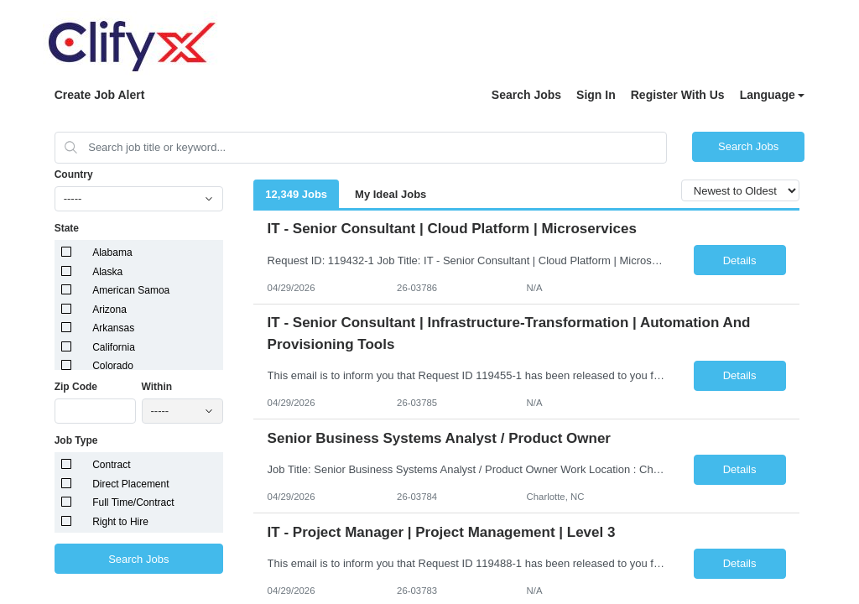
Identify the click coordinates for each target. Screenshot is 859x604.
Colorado (112, 366)
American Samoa (130, 290)
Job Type (76, 440)
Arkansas (113, 328)
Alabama (112, 252)
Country (74, 174)
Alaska (107, 272)
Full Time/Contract (133, 502)
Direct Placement (130, 484)
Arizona (109, 309)
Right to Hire (120, 522)
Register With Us (678, 95)
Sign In (596, 95)
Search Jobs (526, 95)
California (113, 347)
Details (740, 260)
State (67, 228)
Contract (111, 465)
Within (157, 387)
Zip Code (76, 387)
